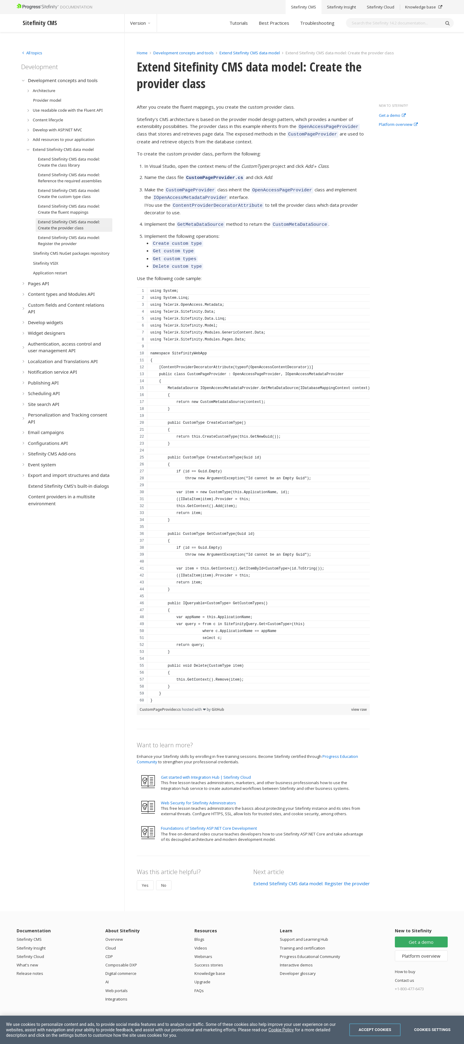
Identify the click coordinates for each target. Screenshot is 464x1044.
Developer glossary (298, 963)
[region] (253, 485)
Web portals (116, 980)
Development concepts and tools (183, 53)
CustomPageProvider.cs (161, 699)
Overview (114, 929)
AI (107, 972)
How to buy (405, 961)
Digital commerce (120, 963)
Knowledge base (209, 963)
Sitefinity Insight (31, 938)
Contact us (404, 970)
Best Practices (274, 23)
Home (142, 53)
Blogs (199, 929)
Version (140, 23)
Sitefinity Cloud (30, 946)
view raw (359, 699)
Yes (145, 875)
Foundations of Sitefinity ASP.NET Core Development (209, 818)
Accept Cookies (375, 1029)
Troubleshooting (317, 23)
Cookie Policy (281, 1029)
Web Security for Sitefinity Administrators (198, 793)
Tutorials (238, 23)
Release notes (30, 963)
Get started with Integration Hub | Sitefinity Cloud (206, 767)
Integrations (116, 989)
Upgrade (202, 972)
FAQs (199, 980)
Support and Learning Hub (304, 929)
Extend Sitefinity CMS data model (249, 53)
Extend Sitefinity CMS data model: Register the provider (311, 873)
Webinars (203, 946)
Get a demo (392, 115)
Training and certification (302, 938)
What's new (27, 955)
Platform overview (398, 124)
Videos (200, 938)
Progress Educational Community (310, 946)
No (163, 875)
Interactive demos (296, 955)
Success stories (208, 955)
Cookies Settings (432, 1029)
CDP (109, 946)
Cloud (110, 938)
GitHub (218, 699)
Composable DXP (121, 955)
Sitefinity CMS (29, 929)
